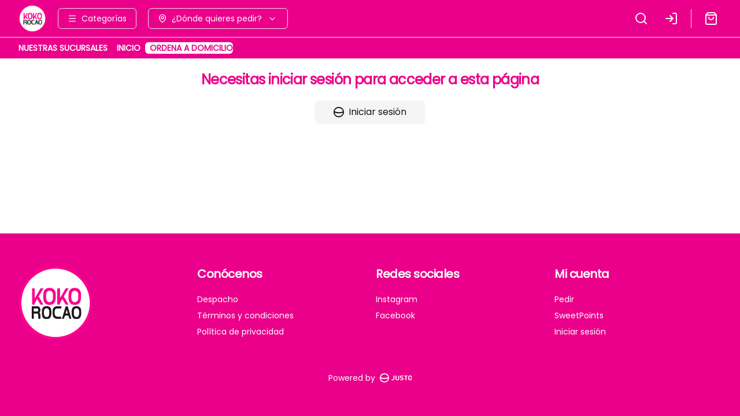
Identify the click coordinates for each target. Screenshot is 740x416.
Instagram (396, 299)
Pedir (564, 299)
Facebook (395, 315)
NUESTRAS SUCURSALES (63, 48)
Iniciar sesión (370, 111)
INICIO (128, 48)
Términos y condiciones (245, 315)
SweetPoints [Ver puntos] (579, 315)
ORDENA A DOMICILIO (191, 48)
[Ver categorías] (97, 18)
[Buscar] (641, 18)
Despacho (217, 299)
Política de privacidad (240, 331)
